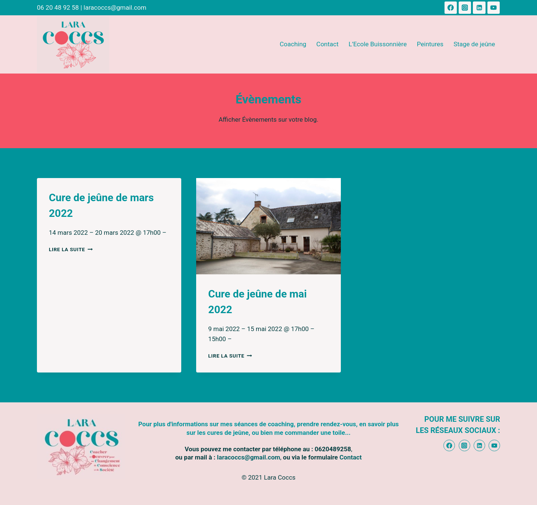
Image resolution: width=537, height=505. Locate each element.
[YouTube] (493, 7)
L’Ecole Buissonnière (378, 44)
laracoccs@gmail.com (115, 7)
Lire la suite (70, 249)
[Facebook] (451, 7)
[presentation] (268, 226)
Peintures (430, 44)
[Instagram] (465, 7)
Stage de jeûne (474, 44)
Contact (327, 44)
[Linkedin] (479, 7)
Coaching (293, 44)
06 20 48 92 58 (58, 7)
